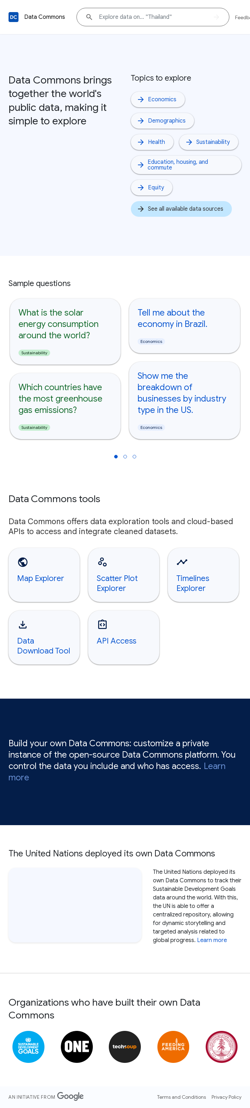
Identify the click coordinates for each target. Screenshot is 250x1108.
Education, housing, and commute (172, 164)
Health (151, 142)
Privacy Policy (226, 1097)
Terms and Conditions (181, 1097)
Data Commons (44, 17)
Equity (150, 187)
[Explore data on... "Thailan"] (153, 17)
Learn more (212, 940)
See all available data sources (180, 209)
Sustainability (207, 142)
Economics (156, 99)
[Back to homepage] (13, 17)
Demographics (161, 121)
